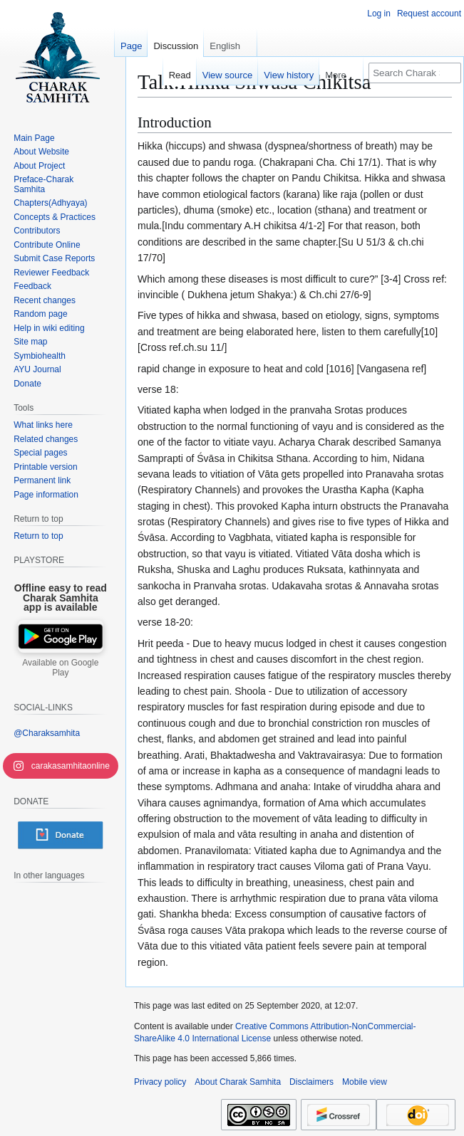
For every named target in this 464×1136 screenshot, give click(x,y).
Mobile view (364, 1082)
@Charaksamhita (47, 733)
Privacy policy (160, 1082)
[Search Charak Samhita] (414, 73)
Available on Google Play (60, 668)
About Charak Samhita (238, 1082)
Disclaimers (311, 1082)
